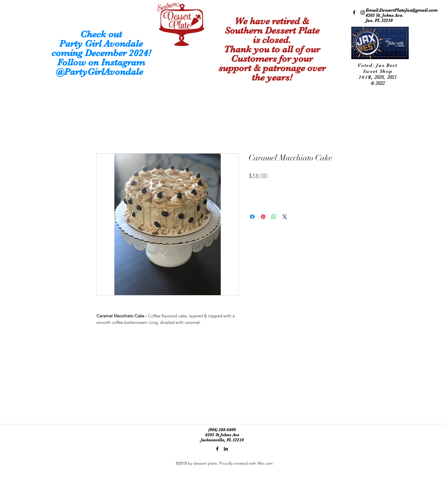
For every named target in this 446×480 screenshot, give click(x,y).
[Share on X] (284, 216)
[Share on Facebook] (252, 216)
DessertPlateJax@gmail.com (408, 10)
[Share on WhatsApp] (274, 216)
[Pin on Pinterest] (263, 216)
